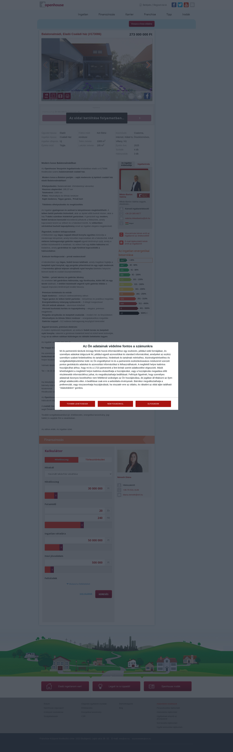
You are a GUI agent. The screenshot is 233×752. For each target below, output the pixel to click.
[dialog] (116, 376)
